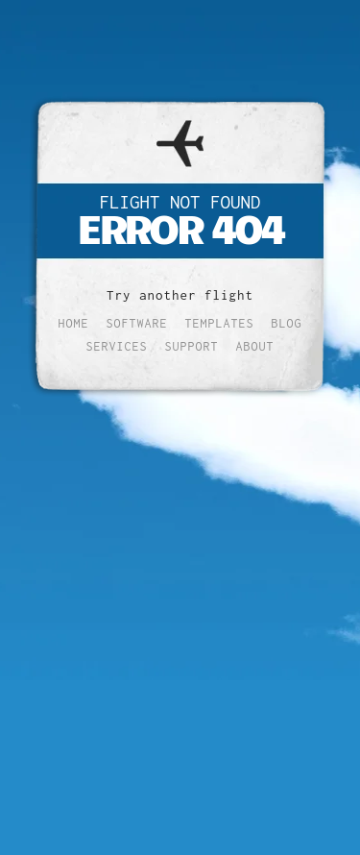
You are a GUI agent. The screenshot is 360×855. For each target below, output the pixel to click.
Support (192, 346)
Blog (287, 323)
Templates (219, 323)
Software (137, 323)
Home (74, 323)
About (255, 346)
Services (117, 346)
